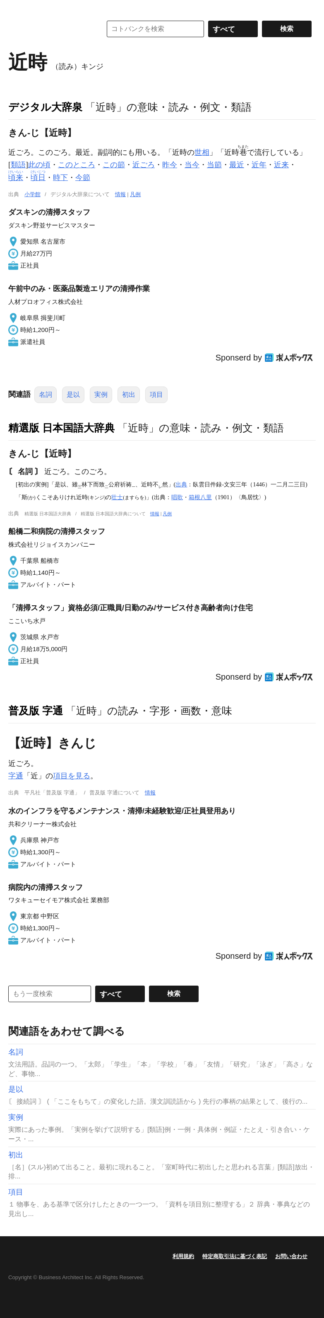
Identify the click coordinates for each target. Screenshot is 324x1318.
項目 (156, 394)
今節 (82, 177)
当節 (214, 165)
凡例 (135, 194)
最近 (236, 165)
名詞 (45, 394)
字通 (15, 776)
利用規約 (183, 1256)
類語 (18, 165)
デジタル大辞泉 (45, 107)
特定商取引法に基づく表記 (234, 1256)
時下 (60, 177)
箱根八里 (200, 497)
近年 (259, 165)
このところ (76, 165)
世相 (201, 152)
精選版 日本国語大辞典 (61, 428)
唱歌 (177, 497)
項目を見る (71, 776)
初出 (128, 394)
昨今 (169, 165)
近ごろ (143, 165)
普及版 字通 (35, 710)
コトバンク (49, 29)
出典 (181, 484)
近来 (281, 165)
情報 (120, 194)
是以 (73, 394)
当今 (192, 165)
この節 (114, 165)
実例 (101, 394)
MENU (16, 8)
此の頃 (39, 165)
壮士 (117, 497)
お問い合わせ (291, 1256)
